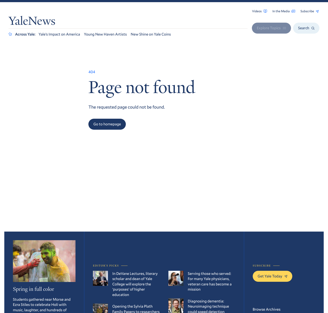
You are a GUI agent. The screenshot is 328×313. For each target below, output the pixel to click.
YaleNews (32, 22)
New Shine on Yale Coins (151, 34)
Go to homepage (107, 123)
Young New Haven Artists (105, 34)
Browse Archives (266, 309)
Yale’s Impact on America (59, 34)
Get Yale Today (273, 276)
